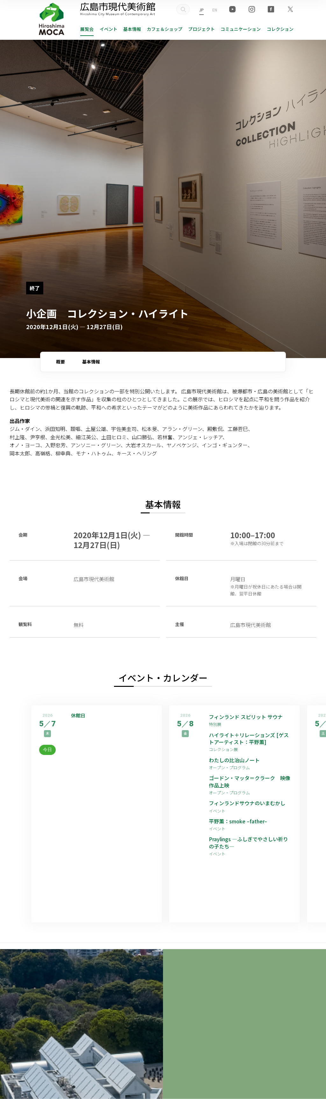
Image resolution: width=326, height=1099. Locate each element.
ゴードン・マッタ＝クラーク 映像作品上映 (249, 781)
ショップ (164, 29)
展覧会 (87, 29)
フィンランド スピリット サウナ (246, 716)
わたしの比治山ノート (234, 760)
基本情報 (132, 29)
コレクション (280, 29)
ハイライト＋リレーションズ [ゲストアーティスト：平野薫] (249, 738)
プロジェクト (201, 29)
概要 (60, 361)
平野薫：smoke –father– (238, 821)
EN (214, 9)
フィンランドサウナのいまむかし (247, 803)
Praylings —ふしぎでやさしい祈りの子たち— (248, 842)
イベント (108, 29)
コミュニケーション (241, 29)
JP (201, 9)
